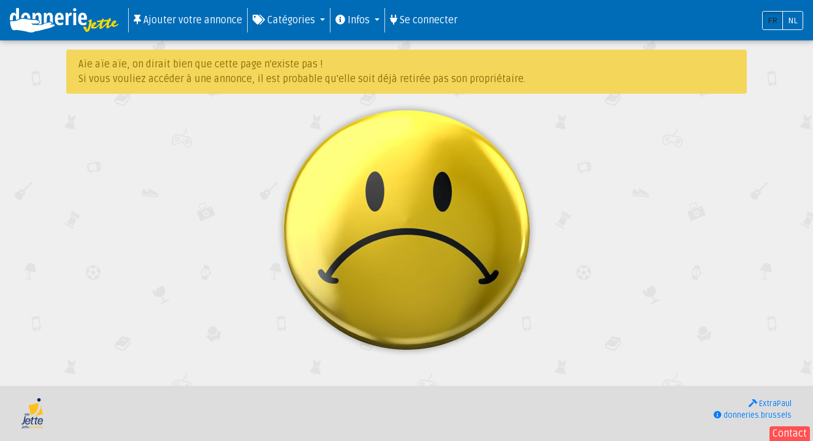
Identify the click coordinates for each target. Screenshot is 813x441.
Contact (790, 434)
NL (793, 20)
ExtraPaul (770, 404)
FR (772, 20)
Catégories (285, 20)
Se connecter (423, 20)
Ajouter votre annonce (188, 20)
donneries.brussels (753, 415)
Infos (353, 20)
